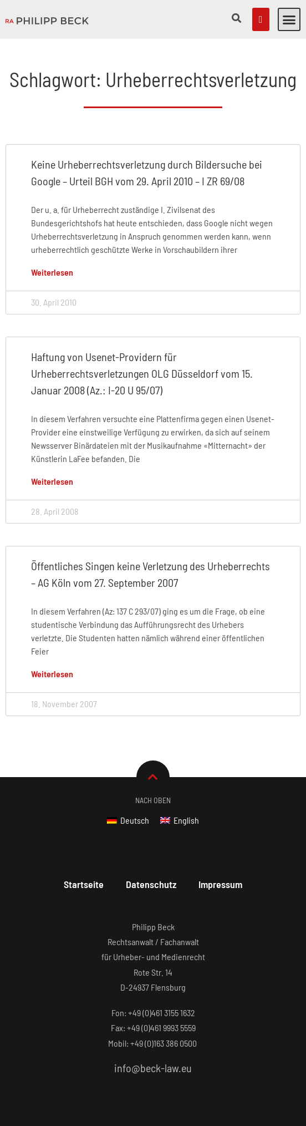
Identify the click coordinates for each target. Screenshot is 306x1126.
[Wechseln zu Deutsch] (128, 820)
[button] (289, 19)
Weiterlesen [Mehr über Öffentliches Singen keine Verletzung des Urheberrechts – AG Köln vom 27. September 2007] (52, 673)
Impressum (220, 884)
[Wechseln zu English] (180, 820)
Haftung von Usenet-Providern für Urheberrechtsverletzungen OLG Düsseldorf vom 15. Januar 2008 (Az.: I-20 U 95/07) (142, 373)
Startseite (84, 884)
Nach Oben (153, 800)
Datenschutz (151, 884)
